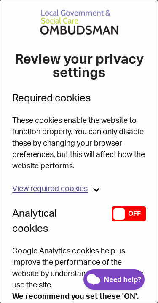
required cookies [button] (50, 189)
